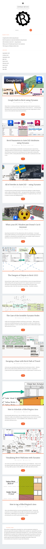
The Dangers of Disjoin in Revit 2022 (11, 46)
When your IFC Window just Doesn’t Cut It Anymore (14, 44)
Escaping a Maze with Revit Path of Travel (23, 361)
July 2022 (5, 59)
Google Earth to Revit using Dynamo (11, 37)
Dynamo (27, 102)
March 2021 (5, 65)
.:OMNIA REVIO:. (23, 7)
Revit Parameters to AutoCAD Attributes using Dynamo (15, 40)
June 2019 (5, 67)
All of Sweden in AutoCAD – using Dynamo (12, 42)
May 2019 (5, 69)
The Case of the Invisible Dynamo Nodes (23, 315)
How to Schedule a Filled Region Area (23, 409)
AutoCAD (24, 145)
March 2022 (5, 61)
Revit (31, 102)
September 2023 (6, 53)
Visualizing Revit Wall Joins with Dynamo (22, 458)
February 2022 (6, 63)
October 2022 (5, 55)
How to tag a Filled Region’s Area (23, 504)
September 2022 (6, 57)
